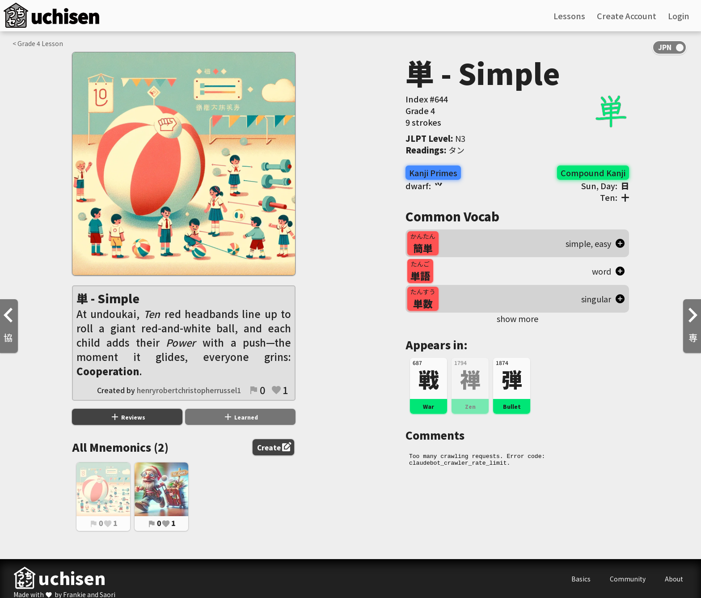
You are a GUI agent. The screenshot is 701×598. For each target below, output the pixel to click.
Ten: (614, 197)
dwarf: (424, 185)
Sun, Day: (605, 185)
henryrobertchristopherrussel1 (189, 390)
